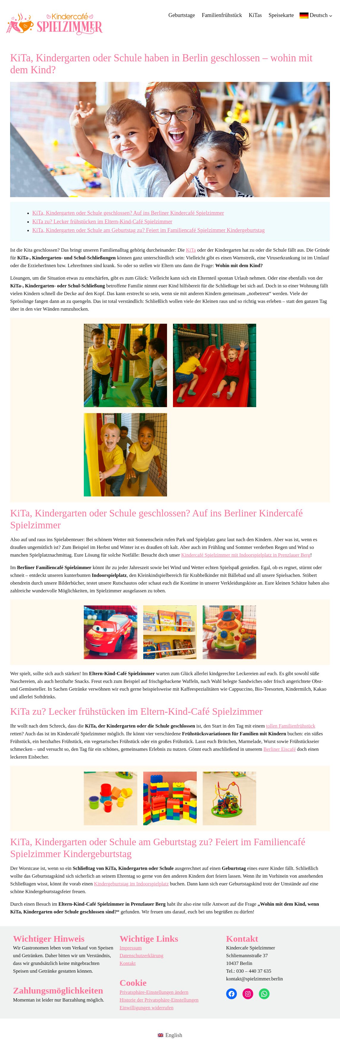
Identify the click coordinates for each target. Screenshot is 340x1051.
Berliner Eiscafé (280, 749)
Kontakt (127, 963)
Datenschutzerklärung (141, 955)
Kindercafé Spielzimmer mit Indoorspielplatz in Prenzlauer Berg (245, 555)
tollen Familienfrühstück (290, 726)
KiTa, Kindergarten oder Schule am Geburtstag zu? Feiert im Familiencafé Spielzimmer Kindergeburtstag (148, 230)
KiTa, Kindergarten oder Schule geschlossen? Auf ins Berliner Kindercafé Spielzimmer (128, 213)
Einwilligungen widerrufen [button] (146, 1007)
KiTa (191, 250)
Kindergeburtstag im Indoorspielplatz (131, 884)
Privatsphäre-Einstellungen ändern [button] (153, 992)
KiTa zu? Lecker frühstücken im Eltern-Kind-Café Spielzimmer (102, 222)
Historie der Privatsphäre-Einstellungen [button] (159, 1000)
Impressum (130, 948)
